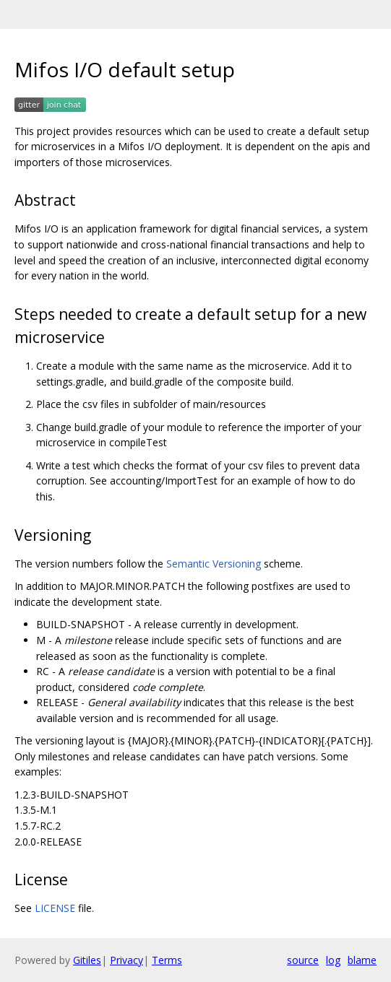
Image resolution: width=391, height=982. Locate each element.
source (303, 960)
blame (362, 960)
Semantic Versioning (213, 563)
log (333, 960)
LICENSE (55, 908)
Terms (167, 960)
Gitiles (87, 960)
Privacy (126, 960)
